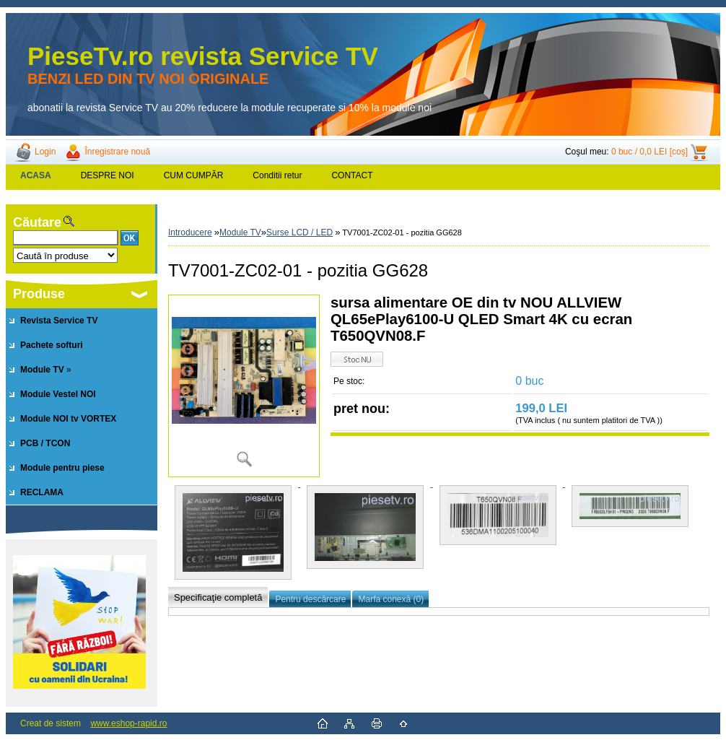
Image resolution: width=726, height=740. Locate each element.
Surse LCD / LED (299, 232)
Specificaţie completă (218, 597)
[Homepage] (36, 175)
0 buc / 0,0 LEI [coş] (649, 152)
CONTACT (351, 175)
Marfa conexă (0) (391, 599)
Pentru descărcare (310, 599)
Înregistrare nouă (117, 152)
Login (45, 152)
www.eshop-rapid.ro (128, 723)
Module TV (240, 232)
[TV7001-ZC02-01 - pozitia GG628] (244, 385)
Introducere (190, 232)
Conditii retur (277, 175)
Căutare (37, 222)
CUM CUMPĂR (194, 175)
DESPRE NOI (107, 175)
